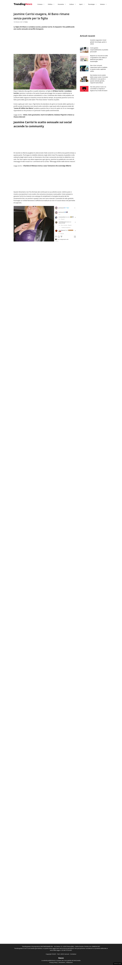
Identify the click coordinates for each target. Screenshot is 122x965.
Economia (63, 4)
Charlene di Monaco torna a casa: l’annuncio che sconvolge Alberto (47, 166)
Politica (52, 4)
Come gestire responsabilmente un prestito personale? (99, 50)
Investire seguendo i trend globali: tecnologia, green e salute (98, 42)
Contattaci (73, 954)
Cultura (73, 4)
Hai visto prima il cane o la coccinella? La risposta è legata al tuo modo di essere (98, 88)
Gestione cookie (117, 963)
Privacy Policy (53, 962)
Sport (82, 4)
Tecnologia (93, 4)
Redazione (69, 962)
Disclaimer (62, 962)
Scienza (104, 4)
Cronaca (41, 4)
